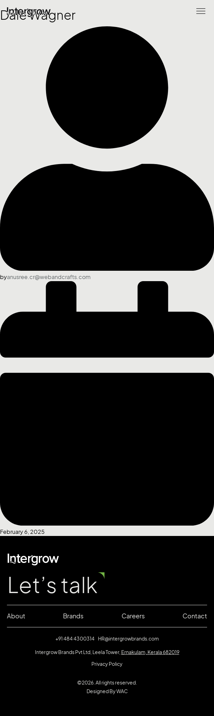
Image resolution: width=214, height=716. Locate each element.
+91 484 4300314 (75, 639)
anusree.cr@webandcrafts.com (49, 277)
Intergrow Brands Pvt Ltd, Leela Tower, (107, 652)
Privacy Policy (107, 664)
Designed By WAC (107, 691)
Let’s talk (52, 585)
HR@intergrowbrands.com (128, 639)
